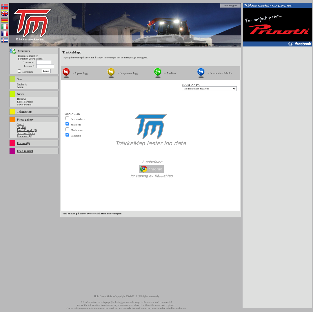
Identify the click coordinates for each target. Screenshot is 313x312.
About (20, 86)
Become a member (27, 55)
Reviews (21, 98)
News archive (24, 104)
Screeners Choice (26, 133)
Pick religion (230, 5)
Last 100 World (27, 130)
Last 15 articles (25, 101)
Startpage (22, 84)
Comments (24, 136)
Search (20, 124)
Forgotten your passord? (30, 58)
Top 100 (21, 127)
